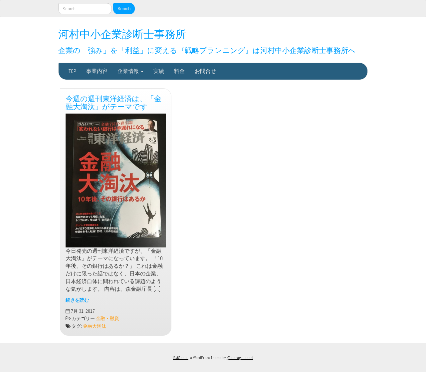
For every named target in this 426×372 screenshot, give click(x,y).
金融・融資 (107, 318)
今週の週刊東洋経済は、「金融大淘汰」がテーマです (113, 102)
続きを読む (77, 300)
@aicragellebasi (240, 357)
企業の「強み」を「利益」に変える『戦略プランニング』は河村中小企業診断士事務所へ (207, 49)
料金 (179, 71)
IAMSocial (180, 357)
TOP (72, 71)
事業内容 (96, 71)
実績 (158, 71)
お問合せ (205, 71)
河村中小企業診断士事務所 (122, 33)
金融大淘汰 (94, 326)
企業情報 (130, 71)
